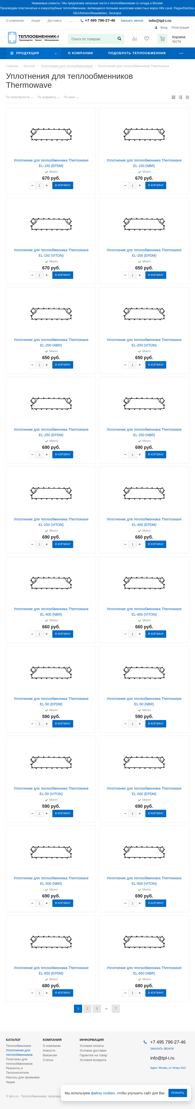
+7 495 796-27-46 (100, 20)
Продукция (27, 53)
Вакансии (50, 1055)
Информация (92, 1040)
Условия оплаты (92, 1046)
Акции (10, 1082)
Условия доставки (93, 1050)
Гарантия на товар (93, 1055)
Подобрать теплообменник (137, 53)
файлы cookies (103, 1093)
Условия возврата (93, 1060)
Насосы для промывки (22, 1077)
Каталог (13, 1040)
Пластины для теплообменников (19, 1061)
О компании (80, 53)
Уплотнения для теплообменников (19, 1052)
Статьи (48, 1060)
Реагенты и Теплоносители (17, 1070)
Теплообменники (18, 1046)
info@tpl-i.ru (160, 20)
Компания (52, 1040)
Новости (49, 1050)
